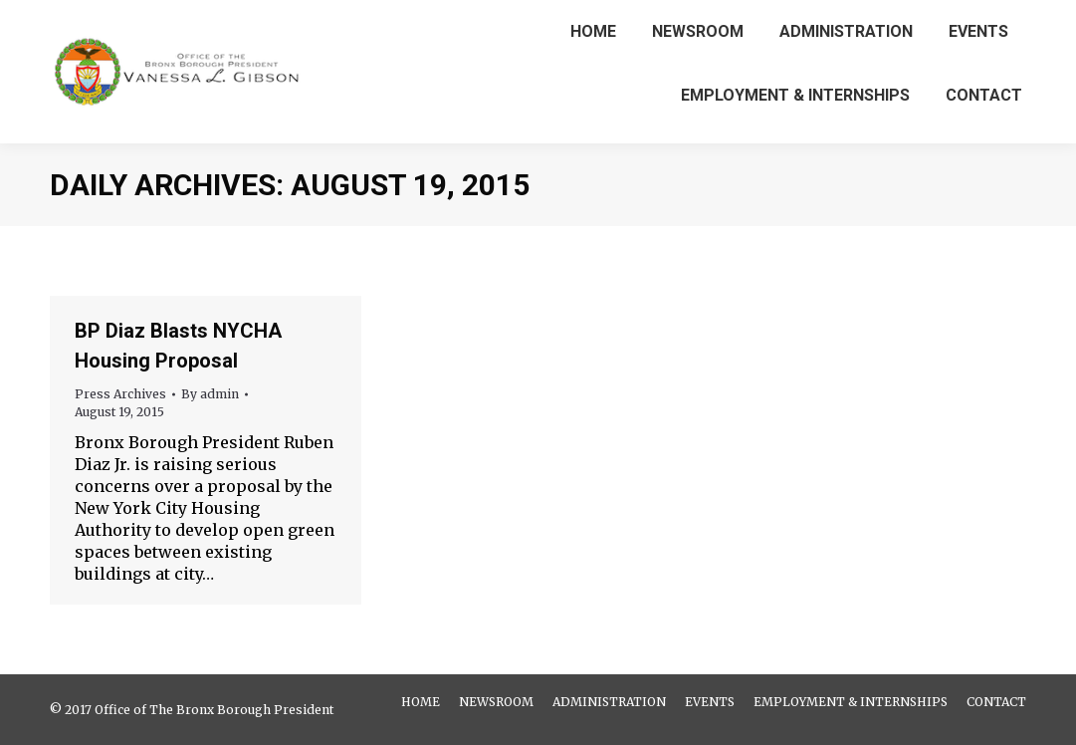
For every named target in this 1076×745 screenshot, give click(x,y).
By (210, 393)
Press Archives (120, 393)
